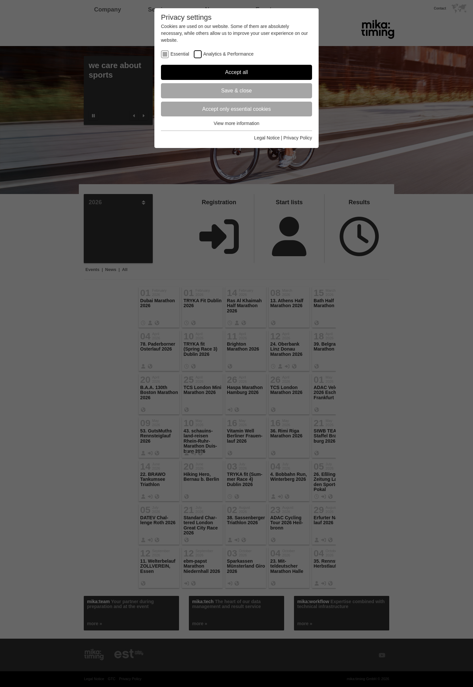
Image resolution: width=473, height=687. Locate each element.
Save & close (236, 90)
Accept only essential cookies (236, 109)
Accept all (236, 72)
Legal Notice (267, 137)
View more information (236, 123)
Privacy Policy (297, 137)
